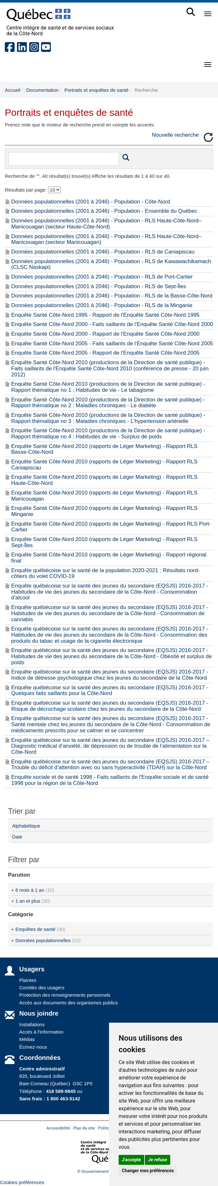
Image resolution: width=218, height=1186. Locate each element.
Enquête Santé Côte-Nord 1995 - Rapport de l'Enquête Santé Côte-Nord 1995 (105, 315)
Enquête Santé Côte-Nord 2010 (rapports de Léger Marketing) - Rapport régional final (108, 558)
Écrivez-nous (33, 1047)
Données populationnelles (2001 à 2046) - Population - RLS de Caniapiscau (103, 252)
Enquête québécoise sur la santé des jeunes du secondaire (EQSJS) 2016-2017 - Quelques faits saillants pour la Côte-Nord (109, 690)
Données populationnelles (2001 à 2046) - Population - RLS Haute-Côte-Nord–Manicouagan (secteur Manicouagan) (106, 239)
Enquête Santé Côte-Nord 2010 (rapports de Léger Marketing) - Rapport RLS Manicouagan (104, 496)
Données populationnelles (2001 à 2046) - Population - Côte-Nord (90, 202)
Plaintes (27, 980)
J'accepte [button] (131, 1159)
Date (17, 836)
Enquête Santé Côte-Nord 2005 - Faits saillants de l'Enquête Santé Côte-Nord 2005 (112, 343)
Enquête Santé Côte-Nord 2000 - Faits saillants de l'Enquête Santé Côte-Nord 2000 (112, 324)
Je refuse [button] (157, 1159)
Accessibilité (58, 1128)
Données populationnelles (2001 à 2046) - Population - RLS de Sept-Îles (98, 286)
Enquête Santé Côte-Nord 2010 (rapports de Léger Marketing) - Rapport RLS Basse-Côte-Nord (104, 449)
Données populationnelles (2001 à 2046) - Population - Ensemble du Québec (104, 211)
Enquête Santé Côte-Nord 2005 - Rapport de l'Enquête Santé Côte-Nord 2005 (105, 353)
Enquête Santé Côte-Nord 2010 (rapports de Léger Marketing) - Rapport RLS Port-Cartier (111, 527)
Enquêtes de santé (35, 929)
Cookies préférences (22, 1182)
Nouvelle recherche (175, 135)
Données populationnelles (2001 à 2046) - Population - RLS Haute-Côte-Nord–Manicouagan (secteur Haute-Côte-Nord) (106, 224)
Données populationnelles (43, 940)
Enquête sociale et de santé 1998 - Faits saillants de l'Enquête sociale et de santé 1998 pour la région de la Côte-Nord (110, 780)
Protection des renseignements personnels (64, 995)
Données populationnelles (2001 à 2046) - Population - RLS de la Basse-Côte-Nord (112, 296)
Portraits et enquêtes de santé (96, 90)
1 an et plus (27, 901)
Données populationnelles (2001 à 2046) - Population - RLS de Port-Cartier (102, 277)
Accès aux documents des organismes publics (68, 1002)
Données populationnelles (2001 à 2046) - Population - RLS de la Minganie (101, 305)
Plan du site (84, 1128)
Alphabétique (26, 826)
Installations (32, 1024)
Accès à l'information (41, 1032)
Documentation (42, 90)
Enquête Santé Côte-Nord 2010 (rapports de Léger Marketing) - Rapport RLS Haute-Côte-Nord (104, 480)
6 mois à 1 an (29, 890)
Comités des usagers (41, 987)
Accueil (12, 90)
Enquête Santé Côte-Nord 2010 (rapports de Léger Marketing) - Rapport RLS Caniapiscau (104, 465)
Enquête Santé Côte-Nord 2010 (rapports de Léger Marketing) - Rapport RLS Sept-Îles (104, 542)
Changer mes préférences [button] (148, 1170)
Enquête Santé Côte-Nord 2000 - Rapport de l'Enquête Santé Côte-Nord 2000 (105, 334)
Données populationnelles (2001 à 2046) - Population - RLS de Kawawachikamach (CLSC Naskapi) (111, 264)
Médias (27, 1039)
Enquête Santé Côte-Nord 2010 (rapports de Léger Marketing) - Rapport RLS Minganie (104, 511)
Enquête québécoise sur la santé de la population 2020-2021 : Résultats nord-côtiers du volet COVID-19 (105, 573)
